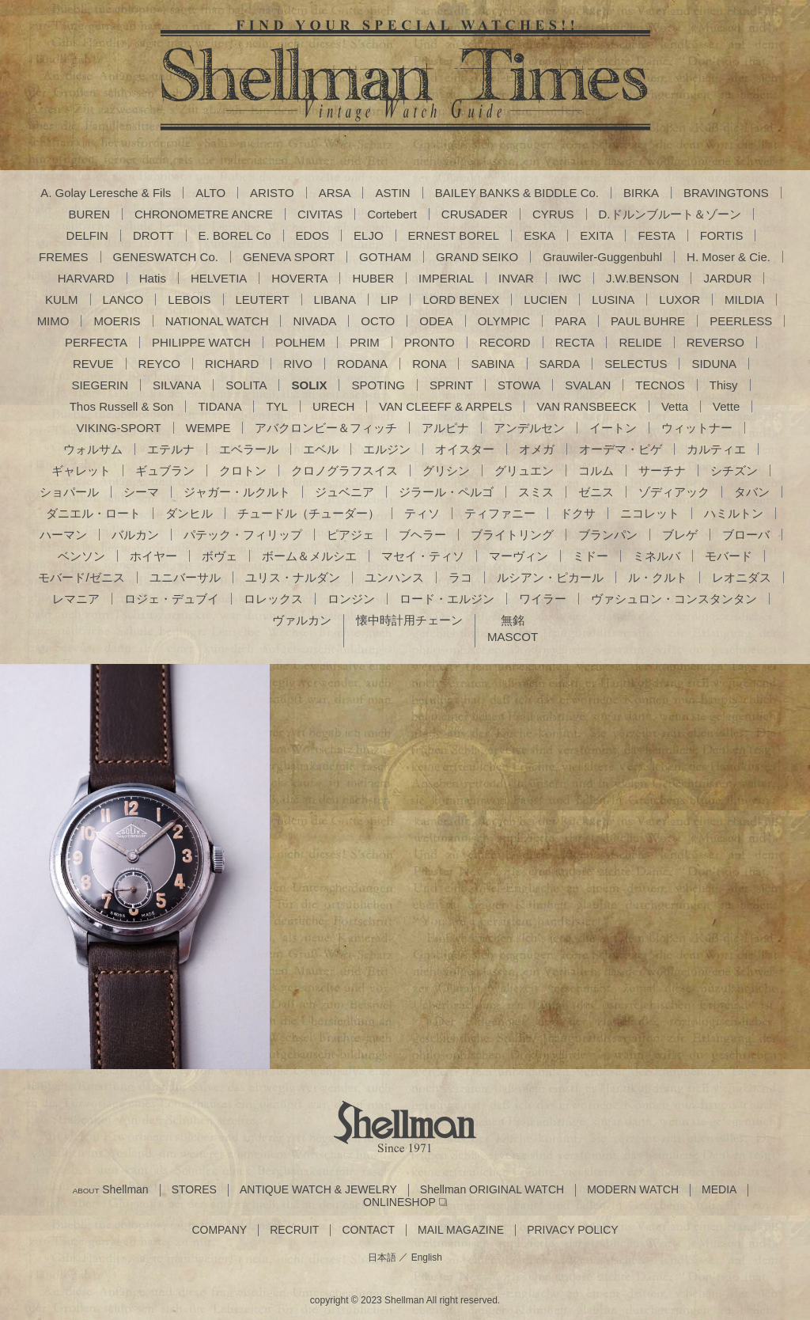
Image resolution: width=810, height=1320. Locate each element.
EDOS (313, 235)
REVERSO (715, 342)
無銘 (512, 620)
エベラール (248, 449)
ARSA (335, 193)
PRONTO (429, 342)
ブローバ (746, 535)
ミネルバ (656, 556)
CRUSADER (474, 214)
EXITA (596, 235)
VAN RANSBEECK (586, 406)
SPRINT (451, 385)
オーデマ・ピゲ (620, 449)
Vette (726, 406)
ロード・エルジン (446, 599)
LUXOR (679, 299)
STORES (194, 1190)
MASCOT (512, 637)
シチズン (734, 470)
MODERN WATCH (633, 1190)
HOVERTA (299, 278)
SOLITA (246, 385)
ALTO (210, 193)
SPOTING (378, 385)
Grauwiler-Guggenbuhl (602, 257)
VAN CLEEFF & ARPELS (445, 406)
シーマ (141, 492)
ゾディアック (674, 492)
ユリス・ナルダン (292, 577)
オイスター (464, 449)
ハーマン (63, 535)
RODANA (362, 364)
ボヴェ (219, 556)
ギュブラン (165, 470)
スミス (536, 492)
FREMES (64, 257)
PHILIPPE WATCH (201, 342)
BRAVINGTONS (726, 193)
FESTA (656, 235)
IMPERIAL (446, 278)
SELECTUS (635, 364)
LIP (389, 299)
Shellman (111, 1190)
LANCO (123, 299)
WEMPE (208, 428)
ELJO (369, 235)
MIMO (53, 321)
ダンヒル (189, 513)
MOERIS (116, 321)
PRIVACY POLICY (572, 1230)
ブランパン (608, 535)
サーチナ (662, 470)
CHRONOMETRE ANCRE (203, 214)
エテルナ (171, 449)
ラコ (460, 577)
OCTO (378, 321)
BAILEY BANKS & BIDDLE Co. (517, 193)
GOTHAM (385, 257)
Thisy (724, 385)
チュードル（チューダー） (308, 513)
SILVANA (177, 385)
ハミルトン (733, 513)
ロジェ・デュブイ (171, 599)
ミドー (590, 556)
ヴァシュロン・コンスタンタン (674, 599)
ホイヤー (153, 556)
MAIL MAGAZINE (461, 1230)
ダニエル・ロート (93, 513)
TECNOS (660, 385)
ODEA (436, 321)
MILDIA (744, 299)
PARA (570, 321)
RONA (429, 364)
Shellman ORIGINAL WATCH (492, 1190)
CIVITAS (320, 214)
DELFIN (87, 235)
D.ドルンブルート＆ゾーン (670, 214)
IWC (569, 278)
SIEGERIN (99, 385)
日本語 (382, 1257)
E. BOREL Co (235, 235)
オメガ (537, 449)
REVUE (93, 364)
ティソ (422, 513)
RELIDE (640, 342)
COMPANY (219, 1230)
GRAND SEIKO (477, 257)
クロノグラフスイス (344, 470)
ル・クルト (657, 577)
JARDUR (727, 278)
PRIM (365, 342)
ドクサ (578, 513)
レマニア (76, 599)
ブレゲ (680, 535)
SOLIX (309, 385)
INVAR (516, 278)
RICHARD (232, 364)
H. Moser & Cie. (728, 257)
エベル (321, 449)
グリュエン (524, 470)
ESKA (539, 235)
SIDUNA (713, 364)
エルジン (387, 449)
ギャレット (81, 470)
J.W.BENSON (642, 278)
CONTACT (368, 1230)
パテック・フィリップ (243, 535)
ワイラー (542, 599)
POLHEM (300, 342)
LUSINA (613, 299)
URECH (333, 406)
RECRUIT (294, 1230)
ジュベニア (344, 492)
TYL (277, 406)
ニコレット (649, 513)
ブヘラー (422, 535)
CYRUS (553, 214)
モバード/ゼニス (81, 577)
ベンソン (81, 556)
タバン (752, 492)
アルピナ (445, 428)
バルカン (135, 535)
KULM (61, 299)
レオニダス (741, 577)
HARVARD (86, 278)
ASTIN (392, 193)
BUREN (90, 214)
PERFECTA (96, 342)
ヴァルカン (301, 620)
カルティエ (716, 449)
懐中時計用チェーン (409, 620)
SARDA (560, 364)
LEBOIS (189, 299)
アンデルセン (529, 428)
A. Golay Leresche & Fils (105, 193)
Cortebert (392, 214)
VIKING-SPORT (119, 428)
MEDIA (719, 1190)
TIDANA (219, 406)
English (426, 1257)
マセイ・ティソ (422, 556)
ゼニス (596, 492)
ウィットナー (696, 428)
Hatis (152, 278)
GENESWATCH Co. (165, 257)
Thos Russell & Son (122, 406)
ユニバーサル (185, 577)
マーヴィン (518, 556)
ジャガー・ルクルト (237, 492)
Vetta (674, 406)
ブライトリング (512, 535)
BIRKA (641, 193)
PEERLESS (741, 321)
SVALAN (588, 385)
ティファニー (500, 513)
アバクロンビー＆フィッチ (326, 428)
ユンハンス (394, 577)
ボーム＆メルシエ (309, 556)
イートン (613, 428)
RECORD (505, 342)
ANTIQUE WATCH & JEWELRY (318, 1190)
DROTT (153, 235)
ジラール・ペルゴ (446, 492)
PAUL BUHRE (648, 321)
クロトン (243, 470)
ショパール (69, 492)
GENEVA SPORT (289, 257)
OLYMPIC (504, 321)
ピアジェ (350, 535)
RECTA (575, 342)
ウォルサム (93, 449)
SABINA (492, 364)
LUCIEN (545, 299)
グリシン (446, 470)
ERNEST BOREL (454, 235)
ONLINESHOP (399, 1202)
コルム (596, 470)
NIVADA (314, 321)
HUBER (373, 278)
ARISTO (272, 193)
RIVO (297, 364)
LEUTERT (263, 299)
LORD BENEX (460, 299)
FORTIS (722, 235)
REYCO (159, 364)
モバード (728, 556)
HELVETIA (219, 278)
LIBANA (335, 299)
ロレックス (273, 599)
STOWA (519, 385)
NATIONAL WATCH (217, 321)
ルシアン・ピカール (550, 577)
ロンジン (351, 599)
